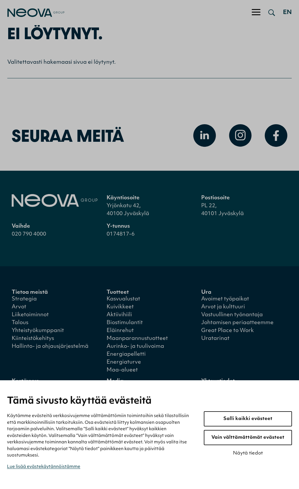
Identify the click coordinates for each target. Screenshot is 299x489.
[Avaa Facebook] (276, 135)
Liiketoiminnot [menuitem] (30, 315)
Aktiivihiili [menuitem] (119, 315)
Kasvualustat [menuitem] (123, 299)
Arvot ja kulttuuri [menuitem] (223, 307)
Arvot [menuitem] (19, 307)
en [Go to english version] (287, 12)
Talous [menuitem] (20, 323)
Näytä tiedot (248, 453)
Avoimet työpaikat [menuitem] (225, 299)
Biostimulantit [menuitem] (125, 323)
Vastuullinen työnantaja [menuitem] (232, 315)
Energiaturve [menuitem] (124, 362)
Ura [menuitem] (206, 292)
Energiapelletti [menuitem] (126, 354)
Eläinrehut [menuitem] (120, 331)
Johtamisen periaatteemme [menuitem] (237, 323)
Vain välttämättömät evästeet (247, 437)
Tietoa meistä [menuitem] (30, 292)
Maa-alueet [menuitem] (122, 370)
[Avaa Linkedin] (204, 135)
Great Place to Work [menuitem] (227, 331)
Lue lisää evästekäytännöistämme (43, 467)
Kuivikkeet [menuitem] (120, 307)
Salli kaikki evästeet (247, 419)
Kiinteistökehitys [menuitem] (33, 338)
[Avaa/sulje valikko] (256, 13)
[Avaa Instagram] (240, 135)
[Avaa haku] (272, 12)
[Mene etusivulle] (32, 12)
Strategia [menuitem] (24, 299)
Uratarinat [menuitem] (215, 338)
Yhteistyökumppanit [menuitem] (38, 331)
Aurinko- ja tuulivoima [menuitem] (135, 346)
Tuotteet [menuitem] (118, 292)
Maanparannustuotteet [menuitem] (137, 338)
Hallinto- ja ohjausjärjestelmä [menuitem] (50, 346)
